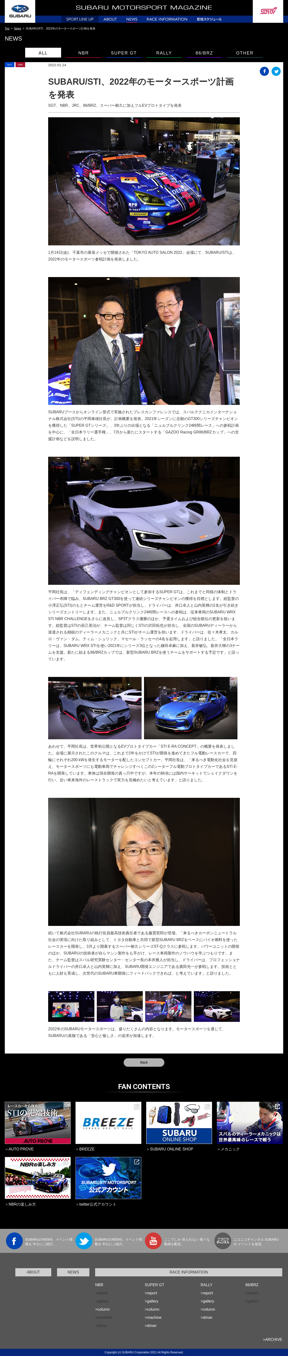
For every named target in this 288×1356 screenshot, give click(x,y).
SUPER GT (124, 53)
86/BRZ (204, 53)
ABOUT (33, 1272)
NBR (83, 53)
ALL (43, 53)
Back (144, 1062)
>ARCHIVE (272, 1340)
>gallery (151, 1301)
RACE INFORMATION (189, 1272)
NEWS (73, 1272)
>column (102, 1309)
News (17, 28)
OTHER (245, 53)
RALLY (164, 53)
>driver (150, 1326)
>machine (153, 1317)
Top (7, 28)
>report (151, 1293)
